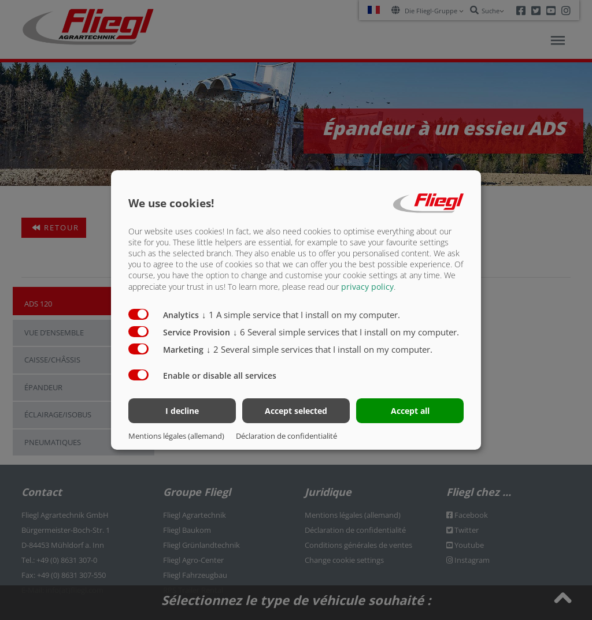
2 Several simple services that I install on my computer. (319, 348)
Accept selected (296, 410)
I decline (182, 410)
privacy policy (367, 286)
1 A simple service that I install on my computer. (301, 314)
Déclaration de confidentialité (286, 436)
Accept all (410, 410)
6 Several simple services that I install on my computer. (346, 331)
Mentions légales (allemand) (176, 436)
